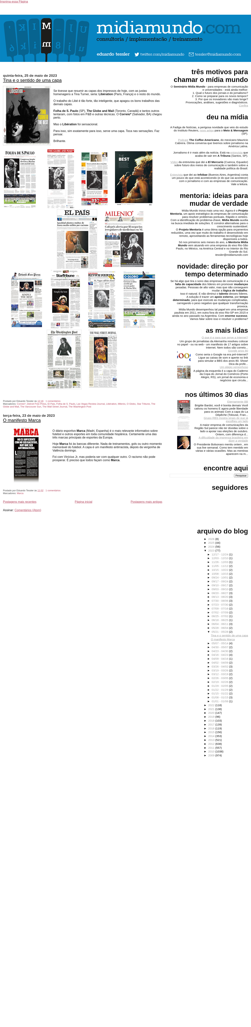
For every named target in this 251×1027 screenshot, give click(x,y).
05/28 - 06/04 (220, 627)
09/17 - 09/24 (220, 581)
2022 (211, 705)
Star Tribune (143, 403)
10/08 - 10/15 (220, 573)
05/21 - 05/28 (220, 631)
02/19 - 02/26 (220, 681)
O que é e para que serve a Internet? (225, 337)
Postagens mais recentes (19, 501)
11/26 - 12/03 (220, 562)
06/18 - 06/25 (220, 620)
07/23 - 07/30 (220, 604)
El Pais (51, 403)
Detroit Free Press (36, 403)
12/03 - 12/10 (220, 558)
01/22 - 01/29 (220, 689)
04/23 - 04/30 (220, 651)
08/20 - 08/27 (220, 593)
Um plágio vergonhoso (234, 367)
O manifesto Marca (22, 420)
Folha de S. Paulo (65, 403)
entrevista (236, 152)
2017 (211, 724)
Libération (111, 403)
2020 (211, 712)
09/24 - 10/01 (220, 577)
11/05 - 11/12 (220, 565)
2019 (211, 716)
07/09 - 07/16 (220, 608)
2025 (211, 542)
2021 (211, 709)
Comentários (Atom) (28, 510)
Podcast (183, 139)
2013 (211, 739)
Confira (243, 105)
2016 (211, 728)
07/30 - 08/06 (220, 600)
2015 (211, 732)
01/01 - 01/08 (220, 701)
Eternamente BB (237, 401)
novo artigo (207, 130)
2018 (211, 720)
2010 (211, 751)
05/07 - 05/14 (220, 643)
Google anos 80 (238, 350)
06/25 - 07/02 (220, 616)
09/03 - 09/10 (220, 589)
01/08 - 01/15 (220, 697)
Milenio (122, 403)
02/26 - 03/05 (220, 678)
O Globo (131, 403)
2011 (211, 747)
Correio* (21, 403)
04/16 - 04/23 (220, 654)
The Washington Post (79, 406)
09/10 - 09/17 (220, 585)
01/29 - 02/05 (220, 685)
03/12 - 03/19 (220, 674)
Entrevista (176, 174)
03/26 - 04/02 (220, 666)
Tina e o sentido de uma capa (32, 80)
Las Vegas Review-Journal (91, 403)
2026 (211, 539)
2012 (211, 743)
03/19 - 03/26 (220, 670)
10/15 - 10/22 (220, 569)
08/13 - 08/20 (220, 596)
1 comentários (53, 401)
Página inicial (83, 501)
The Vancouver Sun (30, 406)
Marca (20, 493)
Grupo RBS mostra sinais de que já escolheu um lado (226, 419)
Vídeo (174, 162)
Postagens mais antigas (146, 501)
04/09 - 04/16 (220, 658)
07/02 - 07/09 (220, 612)
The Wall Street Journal (54, 406)
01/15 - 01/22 (220, 693)
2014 (211, 736)
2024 (211, 546)
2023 (211, 550)
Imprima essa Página (14, 1)
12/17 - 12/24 (220, 554)
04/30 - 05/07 (220, 647)
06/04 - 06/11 (220, 623)
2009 (211, 755)
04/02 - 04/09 (220, 662)
